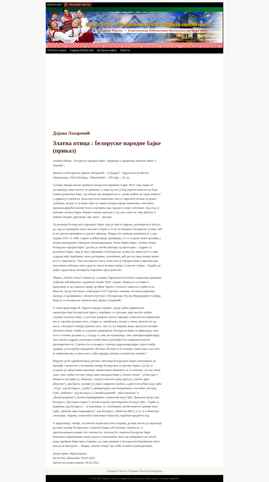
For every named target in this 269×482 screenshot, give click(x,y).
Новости (125, 50)
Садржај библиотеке (82, 50)
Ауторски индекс (107, 50)
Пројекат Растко (116, 471)
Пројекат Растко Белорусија (145, 471)
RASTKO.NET (54, 4)
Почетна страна (56, 50)
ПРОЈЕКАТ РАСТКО (80, 4)
